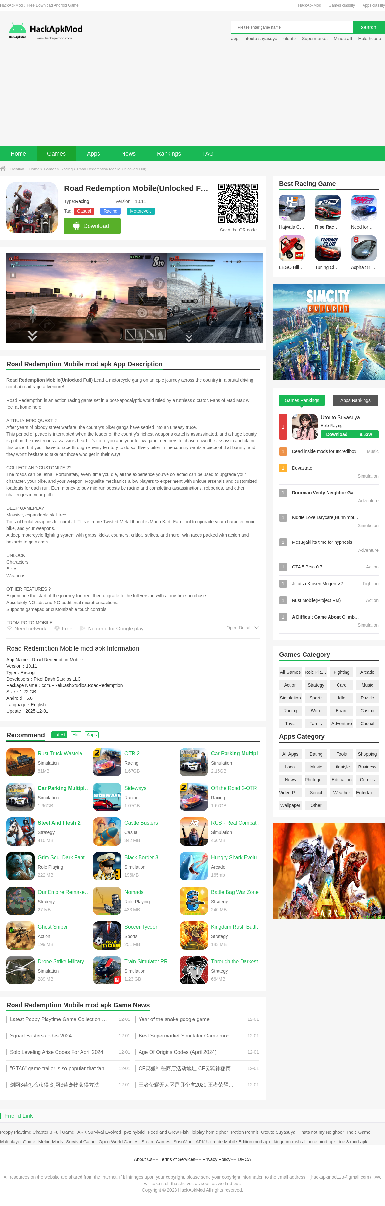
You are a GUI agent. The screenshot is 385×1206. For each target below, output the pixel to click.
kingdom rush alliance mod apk (305, 1141)
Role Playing (316, 672)
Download (90, 226)
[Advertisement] (192, 98)
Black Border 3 (141, 857)
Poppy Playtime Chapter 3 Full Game (37, 1132)
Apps (93, 154)
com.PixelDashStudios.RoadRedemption (82, 685)
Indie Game (358, 1132)
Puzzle (367, 697)
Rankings (169, 154)
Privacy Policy (216, 1159)
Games (56, 154)
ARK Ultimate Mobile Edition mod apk (233, 1141)
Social (316, 792)
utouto (289, 38)
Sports (316, 697)
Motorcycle (141, 210)
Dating (316, 754)
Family (315, 723)
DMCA (244, 1159)
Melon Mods (50, 1141)
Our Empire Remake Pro (64, 892)
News (128, 154)
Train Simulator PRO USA (150, 961)
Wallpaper (290, 805)
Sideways (135, 788)
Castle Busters (141, 823)
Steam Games (155, 1141)
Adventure (341, 723)
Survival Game (81, 1141)
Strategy (316, 685)
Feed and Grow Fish (168, 1132)
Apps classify (374, 5)
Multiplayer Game (17, 1141)
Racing (67, 169)
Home (18, 154)
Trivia (290, 723)
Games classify (342, 5)
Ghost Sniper (53, 927)
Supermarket (315, 38)
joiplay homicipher (210, 1132)
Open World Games (118, 1141)
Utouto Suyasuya (340, 417)
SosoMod (183, 1141)
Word (316, 710)
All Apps (290, 754)
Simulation (290, 697)
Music (367, 685)
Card (341, 685)
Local (290, 766)
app (234, 38)
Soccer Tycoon (141, 927)
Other (315, 805)
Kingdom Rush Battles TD (237, 927)
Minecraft (343, 38)
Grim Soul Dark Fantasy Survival (64, 857)
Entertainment (367, 792)
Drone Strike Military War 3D (64, 961)
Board (341, 710)
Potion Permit (244, 1132)
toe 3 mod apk (353, 1141)
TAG (208, 154)
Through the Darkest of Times (237, 961)
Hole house (370, 38)
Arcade (367, 672)
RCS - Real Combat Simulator (237, 823)
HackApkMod (309, 5)
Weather (341, 792)
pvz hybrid (134, 1132)
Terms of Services (177, 1159)
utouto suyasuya (260, 38)
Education (342, 779)
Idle (342, 697)
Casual (84, 210)
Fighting (342, 672)
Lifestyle (341, 766)
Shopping (367, 754)
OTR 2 (132, 753)
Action (290, 685)
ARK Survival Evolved (99, 1132)
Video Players (290, 792)
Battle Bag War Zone (235, 892)
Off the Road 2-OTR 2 (236, 788)
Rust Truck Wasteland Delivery (64, 753)
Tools (342, 754)
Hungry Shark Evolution (237, 857)
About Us (143, 1159)
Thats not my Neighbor (321, 1132)
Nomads (134, 892)
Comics (367, 779)
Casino (367, 710)
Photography (316, 779)
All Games (290, 672)
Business (367, 766)
